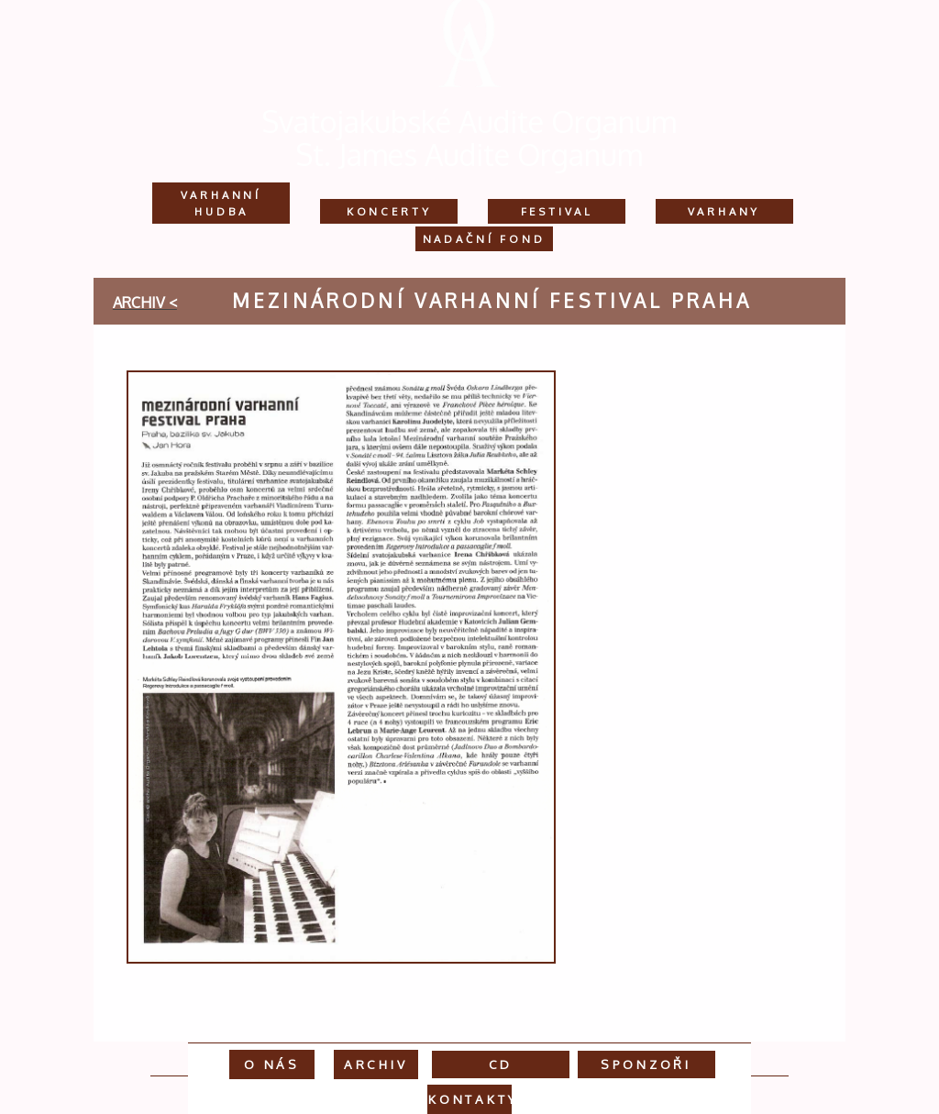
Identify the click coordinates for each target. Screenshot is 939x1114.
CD (501, 1064)
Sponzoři (646, 1064)
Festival (557, 211)
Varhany (724, 211)
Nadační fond (484, 239)
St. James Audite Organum (469, 154)
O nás (272, 1064)
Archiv (376, 1064)
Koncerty (389, 211)
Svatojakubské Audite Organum (469, 121)
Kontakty (473, 1099)
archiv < (145, 302)
